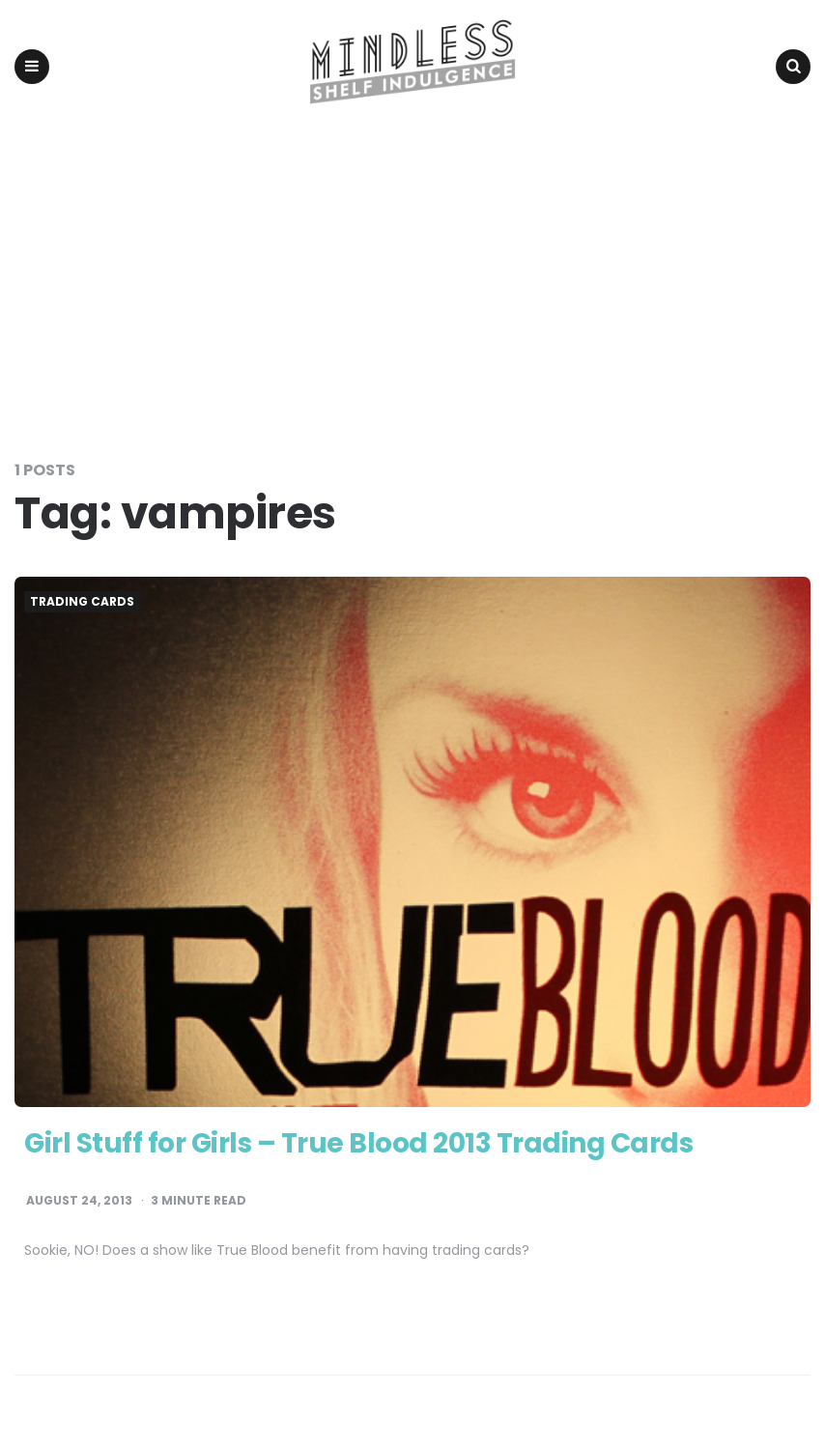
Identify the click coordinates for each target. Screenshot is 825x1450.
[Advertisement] (412, 278)
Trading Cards (82, 602)
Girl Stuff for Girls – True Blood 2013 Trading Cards (358, 1143)
